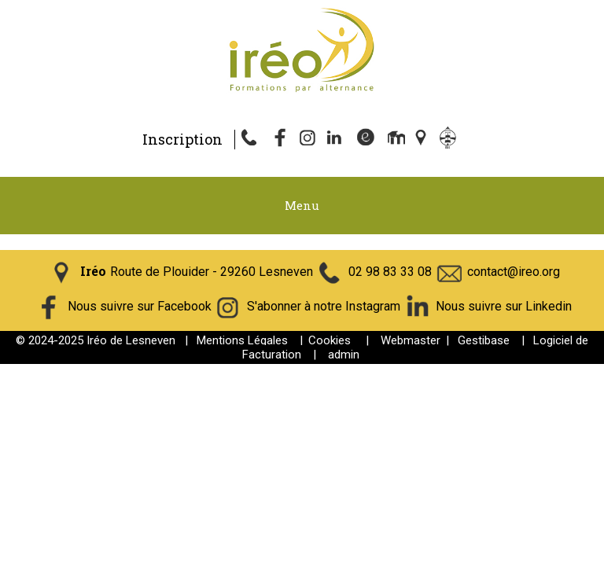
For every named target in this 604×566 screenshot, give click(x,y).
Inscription (182, 139)
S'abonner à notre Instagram (323, 306)
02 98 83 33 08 (390, 271)
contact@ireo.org (513, 271)
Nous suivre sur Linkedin (504, 306)
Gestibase (484, 340)
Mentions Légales (242, 340)
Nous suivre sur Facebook (140, 306)
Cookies (329, 340)
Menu (302, 205)
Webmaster (410, 340)
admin (343, 354)
